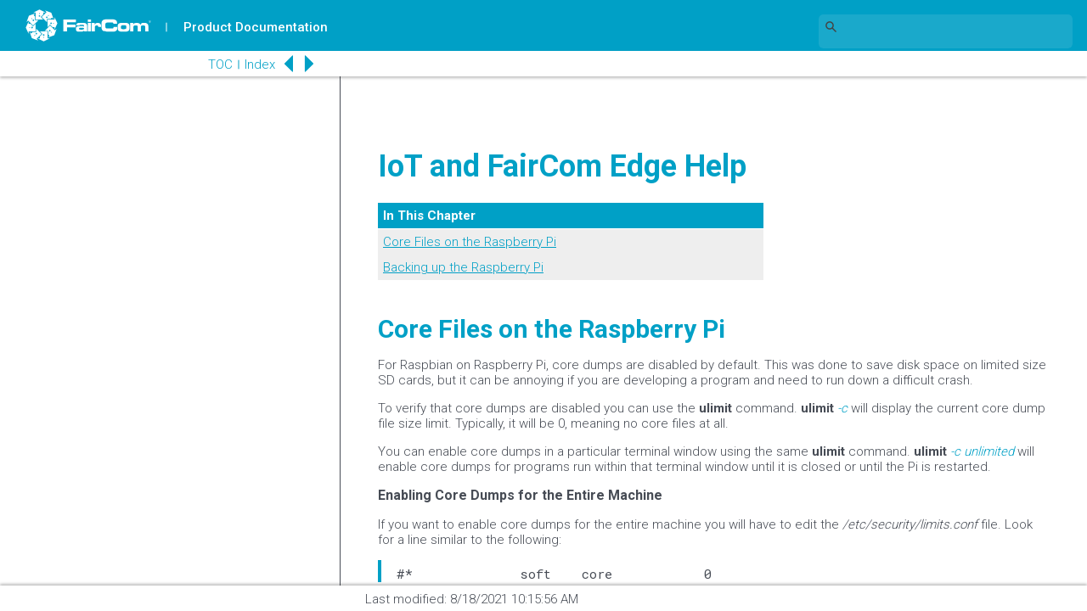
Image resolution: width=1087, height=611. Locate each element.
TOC (220, 64)
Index (260, 64)
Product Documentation (255, 27)
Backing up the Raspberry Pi (463, 267)
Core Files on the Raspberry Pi (469, 241)
